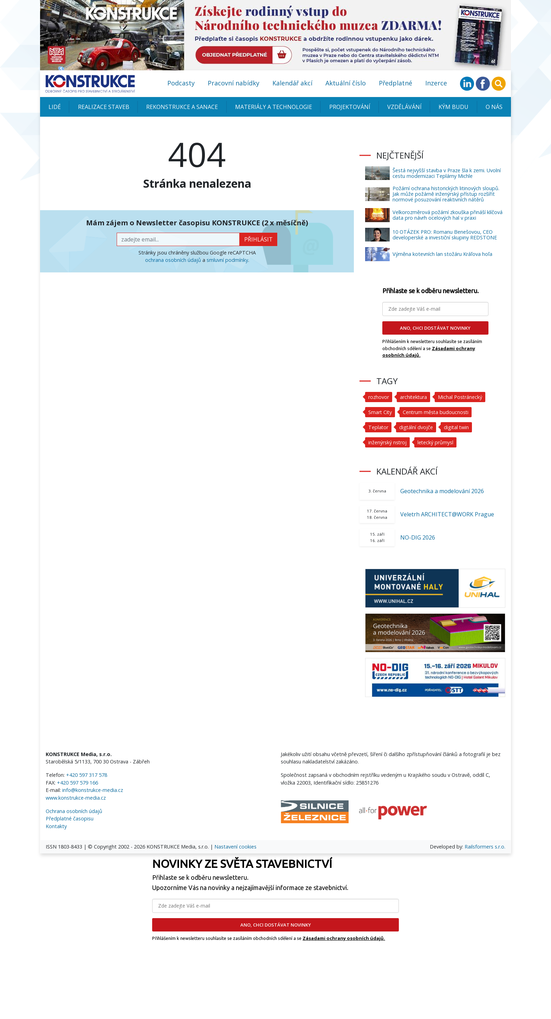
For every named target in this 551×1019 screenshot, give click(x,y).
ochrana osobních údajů (173, 260)
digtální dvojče (417, 427)
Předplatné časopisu (69, 818)
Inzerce (436, 83)
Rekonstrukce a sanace (182, 107)
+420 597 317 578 (86, 775)
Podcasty (181, 83)
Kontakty (56, 826)
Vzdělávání (404, 107)
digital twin (457, 427)
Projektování (349, 107)
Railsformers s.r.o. (485, 846)
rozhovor (378, 397)
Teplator (378, 427)
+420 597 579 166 (77, 782)
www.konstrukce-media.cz (76, 797)
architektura (414, 397)
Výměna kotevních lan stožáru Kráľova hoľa (442, 254)
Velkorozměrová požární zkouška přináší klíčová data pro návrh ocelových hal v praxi (448, 215)
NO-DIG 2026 (417, 537)
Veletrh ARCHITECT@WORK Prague (447, 514)
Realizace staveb (103, 107)
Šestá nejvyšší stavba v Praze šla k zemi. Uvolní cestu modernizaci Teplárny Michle (447, 173)
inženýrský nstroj (387, 442)
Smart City (380, 412)
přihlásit (258, 239)
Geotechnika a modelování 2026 (442, 491)
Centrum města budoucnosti (436, 412)
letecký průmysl (436, 442)
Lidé (54, 107)
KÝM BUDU (453, 107)
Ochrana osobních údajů (74, 811)
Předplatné (395, 83)
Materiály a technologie (273, 107)
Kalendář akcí (292, 83)
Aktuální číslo (345, 83)
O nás (494, 107)
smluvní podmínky (227, 260)
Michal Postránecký (461, 397)
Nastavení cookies (235, 846)
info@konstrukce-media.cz (92, 790)
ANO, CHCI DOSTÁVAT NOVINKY (435, 328)
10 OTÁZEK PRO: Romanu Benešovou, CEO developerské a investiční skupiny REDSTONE (445, 234)
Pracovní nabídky (233, 83)
